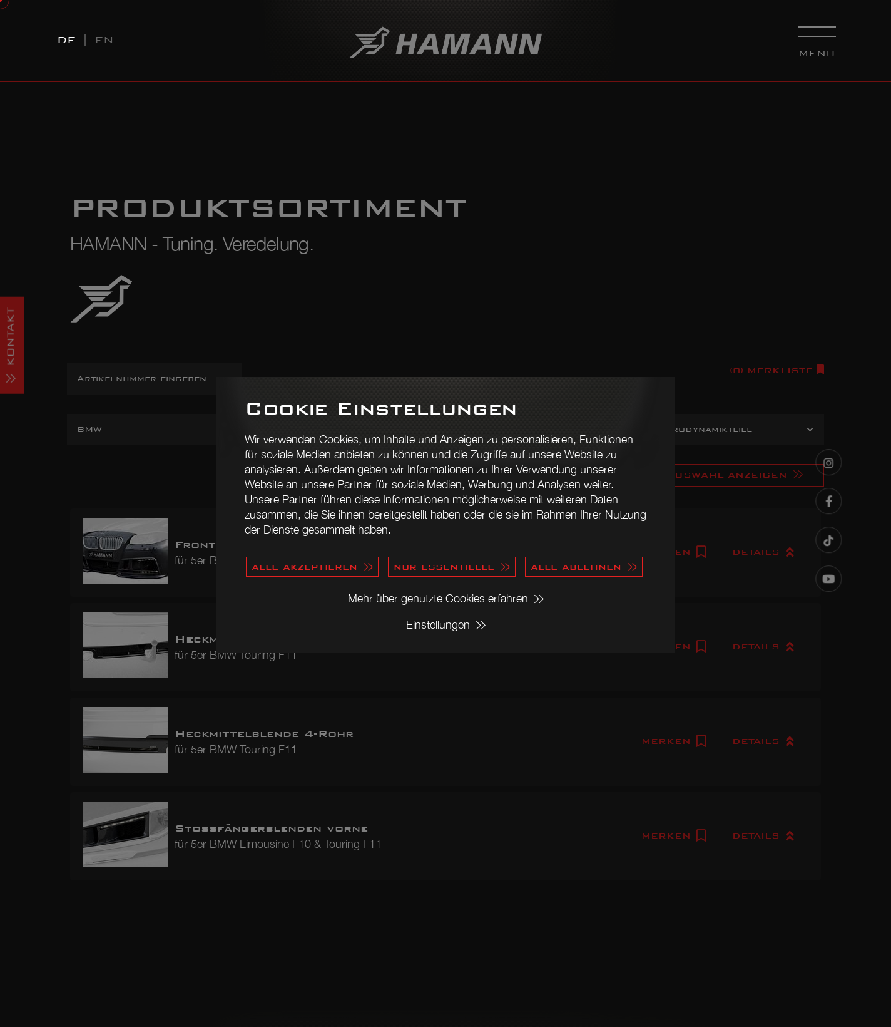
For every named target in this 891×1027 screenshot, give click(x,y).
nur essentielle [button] (444, 566)
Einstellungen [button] (438, 624)
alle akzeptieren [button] (304, 566)
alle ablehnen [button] (576, 566)
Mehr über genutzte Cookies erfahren (438, 598)
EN (104, 39)
